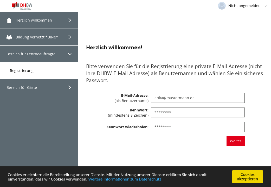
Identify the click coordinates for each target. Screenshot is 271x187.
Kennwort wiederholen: (127, 126)
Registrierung (22, 70)
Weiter (235, 140)
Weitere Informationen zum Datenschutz (124, 179)
